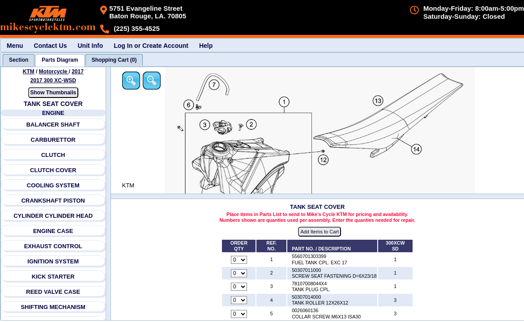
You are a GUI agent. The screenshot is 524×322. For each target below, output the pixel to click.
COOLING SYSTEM (53, 185)
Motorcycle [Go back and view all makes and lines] (54, 71)
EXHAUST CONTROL (53, 246)
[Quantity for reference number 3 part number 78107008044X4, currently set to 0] (239, 287)
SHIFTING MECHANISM (53, 307)
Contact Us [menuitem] (50, 45)
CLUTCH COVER (53, 170)
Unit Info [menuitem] (90, 45)
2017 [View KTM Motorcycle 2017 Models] (78, 71)
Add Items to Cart (320, 232)
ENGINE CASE (53, 231)
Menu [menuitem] (15, 45)
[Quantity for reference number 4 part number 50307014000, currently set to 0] (239, 301)
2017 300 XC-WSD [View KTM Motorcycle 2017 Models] (53, 80)
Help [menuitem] (206, 45)
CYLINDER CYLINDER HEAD (53, 215)
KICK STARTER (53, 276)
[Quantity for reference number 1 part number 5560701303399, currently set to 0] (239, 260)
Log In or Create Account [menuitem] (151, 45)
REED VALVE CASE (53, 291)
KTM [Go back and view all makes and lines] (28, 71)
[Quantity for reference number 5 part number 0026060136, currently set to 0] (239, 314)
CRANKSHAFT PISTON (53, 200)
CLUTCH (53, 155)
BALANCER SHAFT (53, 124)
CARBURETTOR (53, 139)
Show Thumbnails (53, 92)
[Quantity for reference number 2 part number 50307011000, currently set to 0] (239, 273)
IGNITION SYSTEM (53, 261)
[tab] (18, 60)
